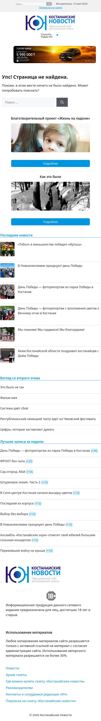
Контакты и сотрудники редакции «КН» (36, 694)
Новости (12, 668)
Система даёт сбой (14, 408)
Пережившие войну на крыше (22, 550)
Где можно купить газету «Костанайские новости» (45, 681)
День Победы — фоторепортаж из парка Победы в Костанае (45, 450)
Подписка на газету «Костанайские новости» (41, 701)
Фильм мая (8, 398)
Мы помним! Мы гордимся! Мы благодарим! (51, 329)
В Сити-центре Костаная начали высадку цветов (36, 493)
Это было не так (12, 387)
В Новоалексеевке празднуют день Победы (50, 266)
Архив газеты (16, 674)
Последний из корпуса (17, 503)
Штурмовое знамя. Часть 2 (20, 482)
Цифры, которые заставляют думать (27, 429)
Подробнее (50, 163)
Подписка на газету (50, 7)
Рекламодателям (19, 687)
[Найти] (49, 4)
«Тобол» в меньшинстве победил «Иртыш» (50, 244)
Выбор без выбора (14, 514)
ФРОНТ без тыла (12, 461)
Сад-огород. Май (12, 472)
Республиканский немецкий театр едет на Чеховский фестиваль (48, 419)
